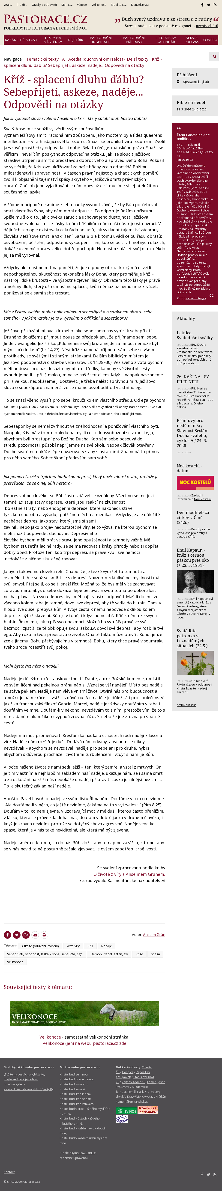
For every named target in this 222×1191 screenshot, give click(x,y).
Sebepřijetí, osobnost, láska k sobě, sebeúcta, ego (45, 954)
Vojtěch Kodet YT (133, 1082)
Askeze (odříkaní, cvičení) (40, 946)
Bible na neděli (192, 102)
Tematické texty (42, 59)
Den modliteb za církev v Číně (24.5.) (193, 517)
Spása (155, 954)
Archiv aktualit (186, 705)
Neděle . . (184, 139)
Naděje (106, 946)
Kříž (90, 946)
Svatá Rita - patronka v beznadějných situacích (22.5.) (192, 638)
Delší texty (137, 59)
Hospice (127, 1072)
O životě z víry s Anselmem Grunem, (129, 874)
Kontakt (9, 1172)
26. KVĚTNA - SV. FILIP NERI (193, 379)
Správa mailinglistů (196, 82)
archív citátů (207, 25)
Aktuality (186, 318)
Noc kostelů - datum (189, 468)
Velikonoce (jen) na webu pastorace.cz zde (84, 1043)
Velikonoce (15, 962)
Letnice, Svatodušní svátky (195, 335)
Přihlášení (187, 74)
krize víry (73, 946)
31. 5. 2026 (184, 109)
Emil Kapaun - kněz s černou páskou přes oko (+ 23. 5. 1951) (193, 557)
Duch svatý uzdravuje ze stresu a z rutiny (167, 19)
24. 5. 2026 (199, 109)
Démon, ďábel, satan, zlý (109, 954)
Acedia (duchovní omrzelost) (96, 59)
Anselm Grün (154, 934)
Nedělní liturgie (196, 298)
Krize (139, 954)
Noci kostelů (202, 499)
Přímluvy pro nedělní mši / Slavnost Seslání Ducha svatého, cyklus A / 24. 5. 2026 (193, 433)
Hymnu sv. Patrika (83, 1153)
